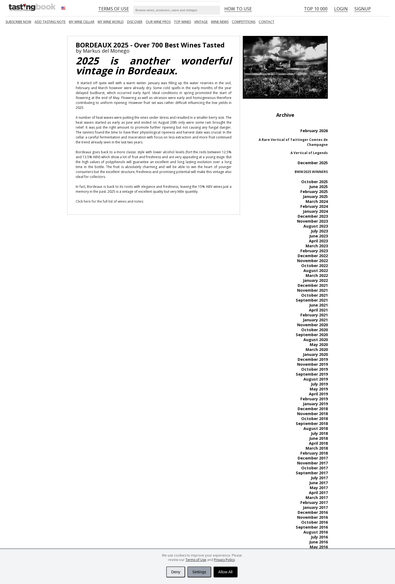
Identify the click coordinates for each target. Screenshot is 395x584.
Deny (175, 572)
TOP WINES (182, 21)
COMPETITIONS (243, 21)
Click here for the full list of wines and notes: (110, 201)
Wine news (219, 21)
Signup (362, 9)
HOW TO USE (238, 9)
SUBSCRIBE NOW (18, 21)
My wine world (111, 21)
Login (341, 9)
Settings (199, 572)
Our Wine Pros (158, 21)
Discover (134, 21)
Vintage (201, 21)
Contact (266, 21)
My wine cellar (81, 21)
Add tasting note (50, 21)
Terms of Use (195, 559)
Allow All (225, 572)
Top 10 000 (316, 9)
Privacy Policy (224, 559)
